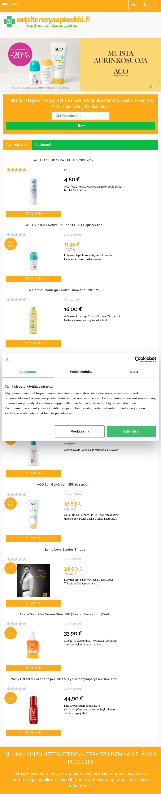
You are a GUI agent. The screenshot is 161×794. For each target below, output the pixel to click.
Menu (9, 4)
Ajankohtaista (17, 145)
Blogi (48, 769)
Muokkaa (80, 431)
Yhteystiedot (140, 769)
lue (103, 739)
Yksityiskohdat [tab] (80, 371)
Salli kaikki (131, 431)
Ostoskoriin (22, 200)
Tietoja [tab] (133, 371)
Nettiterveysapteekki (17, 769)
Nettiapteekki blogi (21, 553)
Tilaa (80, 126)
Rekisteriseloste (75, 769)
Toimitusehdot (109, 769)
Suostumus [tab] (28, 371)
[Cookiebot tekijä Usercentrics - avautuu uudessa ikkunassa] (137, 359)
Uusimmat (43, 145)
